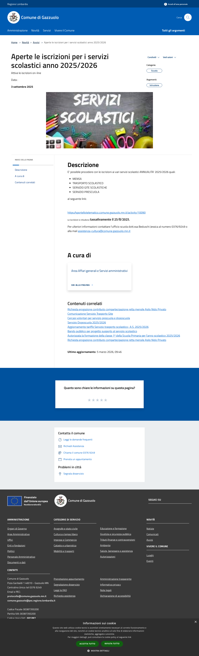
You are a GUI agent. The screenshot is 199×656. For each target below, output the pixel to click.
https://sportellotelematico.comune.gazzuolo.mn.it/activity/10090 (107, 212)
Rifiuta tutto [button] (112, 643)
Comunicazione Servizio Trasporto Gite (90, 314)
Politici (11, 551)
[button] (99, 650)
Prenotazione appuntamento (69, 579)
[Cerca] (188, 17)
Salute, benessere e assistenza (116, 551)
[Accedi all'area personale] (176, 4)
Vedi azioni (170, 57)
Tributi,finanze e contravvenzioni (117, 540)
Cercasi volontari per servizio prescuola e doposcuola (99, 318)
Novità (25, 42)
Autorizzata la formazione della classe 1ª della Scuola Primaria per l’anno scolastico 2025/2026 (124, 335)
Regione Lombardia (17, 4)
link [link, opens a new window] (129, 637)
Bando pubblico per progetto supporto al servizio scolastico (102, 331)
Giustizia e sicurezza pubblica (115, 534)
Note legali (106, 590)
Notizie (150, 528)
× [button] (195, 622)
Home (14, 42)
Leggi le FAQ (60, 590)
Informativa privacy (110, 584)
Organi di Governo (17, 528)
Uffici (10, 540)
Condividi (154, 57)
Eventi (150, 561)
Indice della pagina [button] (24, 159)
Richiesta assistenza (64, 596)
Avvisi (36, 42)
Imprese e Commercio (65, 540)
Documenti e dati (16, 562)
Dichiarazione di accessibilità (115, 596)
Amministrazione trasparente (115, 579)
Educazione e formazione (113, 528)
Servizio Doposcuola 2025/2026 (87, 322)
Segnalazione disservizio (67, 584)
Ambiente (105, 545)
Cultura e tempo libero (66, 534)
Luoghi (150, 555)
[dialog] (99, 637)
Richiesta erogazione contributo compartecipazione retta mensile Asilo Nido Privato (117, 309)
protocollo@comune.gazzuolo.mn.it (26, 596)
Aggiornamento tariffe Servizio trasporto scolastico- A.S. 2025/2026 (108, 327)
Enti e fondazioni (16, 545)
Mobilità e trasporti (64, 551)
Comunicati (153, 534)
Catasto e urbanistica (65, 545)
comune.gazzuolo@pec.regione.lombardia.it (31, 600)
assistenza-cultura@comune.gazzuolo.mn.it (104, 231)
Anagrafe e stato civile (66, 528)
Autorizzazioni (107, 556)
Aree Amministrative (18, 534)
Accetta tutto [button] (87, 643)
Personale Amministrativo (21, 557)
